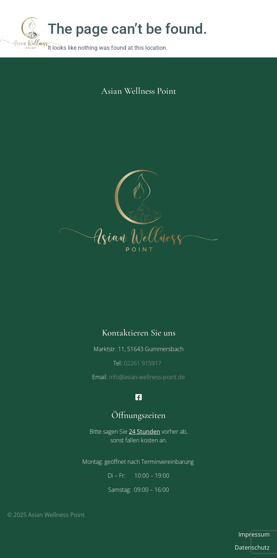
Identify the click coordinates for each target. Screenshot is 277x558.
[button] (218, 32)
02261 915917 (142, 363)
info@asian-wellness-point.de (146, 377)
